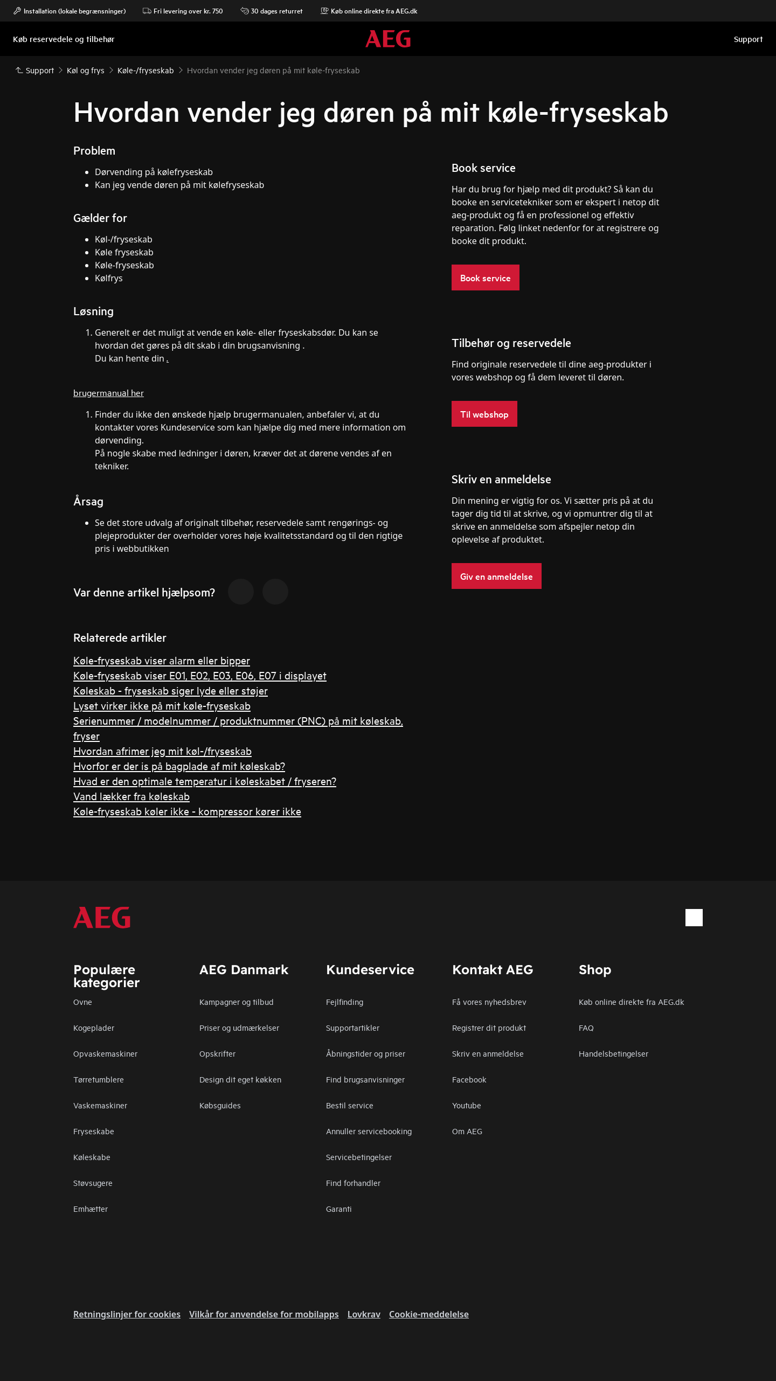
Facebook (469, 1079)
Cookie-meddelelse (429, 1314)
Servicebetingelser (359, 1156)
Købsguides (220, 1105)
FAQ (586, 1027)
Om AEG (467, 1131)
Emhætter (90, 1208)
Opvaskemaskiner (105, 1053)
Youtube (466, 1105)
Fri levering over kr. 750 (183, 10)
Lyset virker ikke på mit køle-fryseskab (162, 705)
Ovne (82, 1001)
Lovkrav (364, 1314)
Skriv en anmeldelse (488, 1053)
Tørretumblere (98, 1079)
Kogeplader (93, 1027)
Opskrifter (217, 1053)
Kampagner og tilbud (236, 1001)
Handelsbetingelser (613, 1053)
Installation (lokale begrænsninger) (69, 10)
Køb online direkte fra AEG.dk (368, 10)
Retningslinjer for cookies (127, 1314)
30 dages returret (271, 10)
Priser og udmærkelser (239, 1027)
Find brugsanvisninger (365, 1079)
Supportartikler (352, 1027)
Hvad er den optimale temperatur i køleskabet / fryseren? (204, 780)
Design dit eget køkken (240, 1079)
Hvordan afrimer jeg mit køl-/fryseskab (162, 750)
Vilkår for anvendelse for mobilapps (264, 1314)
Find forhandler (353, 1182)
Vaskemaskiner (100, 1105)
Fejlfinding (344, 1001)
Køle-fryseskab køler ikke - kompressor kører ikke (187, 810)
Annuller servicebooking (369, 1131)
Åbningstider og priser (365, 1053)
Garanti (339, 1208)
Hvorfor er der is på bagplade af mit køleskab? (179, 765)
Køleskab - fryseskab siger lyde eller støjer (170, 690)
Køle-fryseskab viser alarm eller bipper (161, 660)
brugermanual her (108, 392)
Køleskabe (91, 1156)
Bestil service (349, 1105)
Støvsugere (93, 1182)
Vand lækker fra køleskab (131, 795)
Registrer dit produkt (489, 1027)
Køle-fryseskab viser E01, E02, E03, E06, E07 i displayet (200, 675)
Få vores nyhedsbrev (489, 1001)
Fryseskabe (93, 1131)
